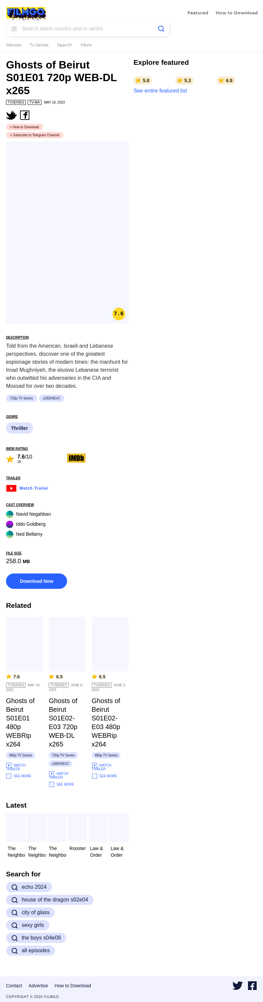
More (86, 45)
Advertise (38, 985)
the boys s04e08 (36, 938)
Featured (198, 13)
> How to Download (24, 127)
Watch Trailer (27, 487)
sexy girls (27, 925)
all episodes (30, 951)
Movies (13, 45)
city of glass (30, 912)
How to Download (237, 13)
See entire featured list (160, 91)
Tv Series (39, 45)
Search (64, 45)
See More (18, 776)
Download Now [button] (36, 581)
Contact (14, 985)
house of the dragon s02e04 (49, 900)
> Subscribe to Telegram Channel (34, 135)
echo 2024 (29, 887)
